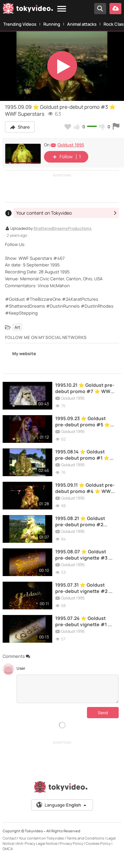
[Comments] (68, 689)
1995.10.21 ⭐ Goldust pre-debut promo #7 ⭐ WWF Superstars (84, 388)
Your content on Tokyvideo (41, 838)
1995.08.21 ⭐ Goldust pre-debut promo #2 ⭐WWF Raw (80, 521)
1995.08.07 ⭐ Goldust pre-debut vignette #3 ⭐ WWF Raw (84, 554)
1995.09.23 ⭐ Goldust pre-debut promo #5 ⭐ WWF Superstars (82, 421)
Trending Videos (19, 24)
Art (17, 327)
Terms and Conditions (85, 838)
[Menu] (61, 9)
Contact (10, 838)
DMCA (8, 848)
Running (51, 24)
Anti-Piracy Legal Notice (36, 843)
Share (20, 127)
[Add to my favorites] (67, 126)
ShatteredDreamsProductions (62, 229)
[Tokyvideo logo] (28, 9)
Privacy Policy (71, 843)
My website (20, 354)
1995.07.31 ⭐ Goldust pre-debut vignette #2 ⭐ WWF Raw (84, 588)
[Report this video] (116, 126)
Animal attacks (82, 24)
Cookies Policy (98, 843)
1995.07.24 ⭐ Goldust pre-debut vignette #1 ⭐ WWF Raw (84, 621)
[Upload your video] (115, 8)
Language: (61, 805)
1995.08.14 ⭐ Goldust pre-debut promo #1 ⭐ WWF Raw (82, 454)
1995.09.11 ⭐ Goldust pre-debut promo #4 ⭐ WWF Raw (85, 488)
